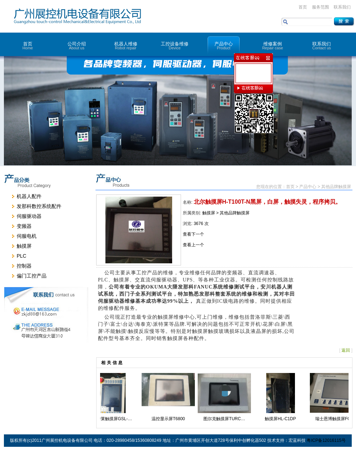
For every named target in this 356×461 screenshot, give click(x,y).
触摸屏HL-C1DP (283, 418)
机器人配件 (29, 196)
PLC (21, 256)
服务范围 (320, 7)
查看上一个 (193, 244)
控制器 (24, 266)
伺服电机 (27, 236)
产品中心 (224, 45)
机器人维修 (126, 45)
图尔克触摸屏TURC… (227, 418)
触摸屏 (24, 246)
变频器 (24, 226)
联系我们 (342, 7)
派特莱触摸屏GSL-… (115, 418)
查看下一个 (193, 234)
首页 (303, 7)
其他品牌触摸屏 (235, 212)
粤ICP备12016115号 (326, 440)
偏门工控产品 (31, 276)
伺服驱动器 (29, 216)
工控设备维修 (175, 45)
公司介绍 (77, 45)
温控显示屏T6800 (171, 418)
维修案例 (273, 45)
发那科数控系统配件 (39, 206)
